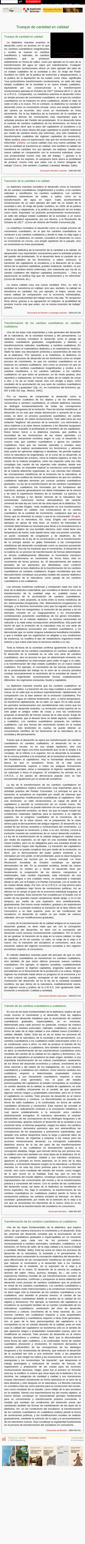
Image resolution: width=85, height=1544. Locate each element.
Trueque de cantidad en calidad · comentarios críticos (67, 54)
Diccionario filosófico (57, 1211)
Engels (76, 516)
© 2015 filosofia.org (16, 1440)
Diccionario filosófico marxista (53, 171)
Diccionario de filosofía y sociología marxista (47, 313)
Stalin (21, 142)
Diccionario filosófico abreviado (53, 996)
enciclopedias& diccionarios (77, 1439)
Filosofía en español (17, 1438)
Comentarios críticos (37, 1438)
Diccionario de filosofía (57, 1430)
